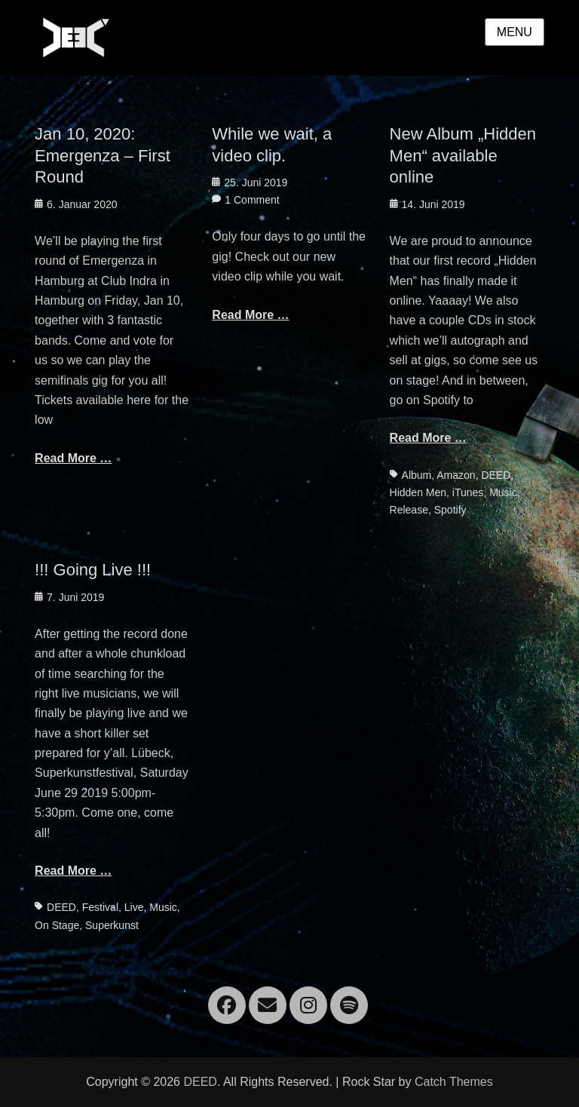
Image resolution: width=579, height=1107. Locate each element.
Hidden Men (418, 492)
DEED (495, 475)
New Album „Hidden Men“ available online (463, 155)
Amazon (456, 475)
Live (134, 907)
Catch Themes (454, 1081)
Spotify (450, 510)
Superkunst (112, 925)
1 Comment (252, 200)
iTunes (468, 492)
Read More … (73, 458)
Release (409, 510)
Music (503, 492)
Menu (514, 32)
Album (417, 475)
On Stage (57, 925)
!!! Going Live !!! (93, 569)
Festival (100, 907)
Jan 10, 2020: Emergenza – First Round (102, 155)
